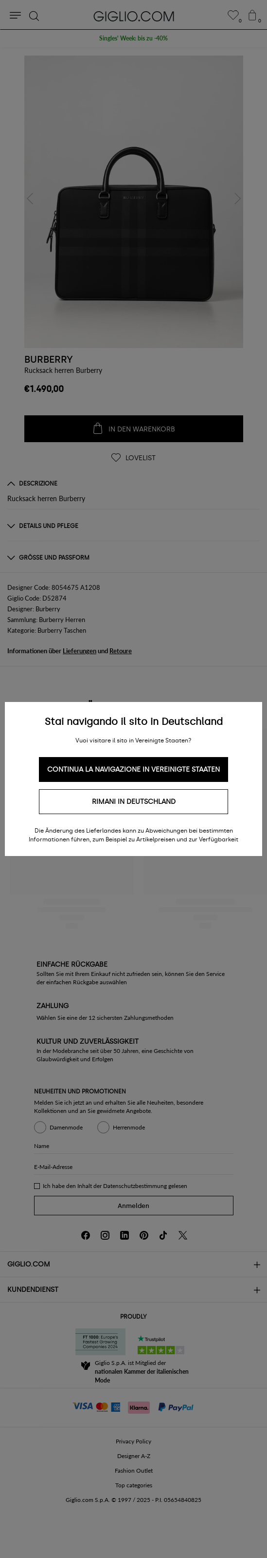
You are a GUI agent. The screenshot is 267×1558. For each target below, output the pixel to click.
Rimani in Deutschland (134, 802)
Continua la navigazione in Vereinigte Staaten (133, 769)
